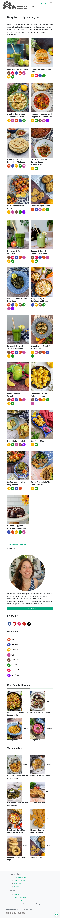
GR (46, 3)
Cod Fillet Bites (37, 441)
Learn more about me (30, 608)
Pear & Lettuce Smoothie (17, 69)
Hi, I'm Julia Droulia (20, 878)
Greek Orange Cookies (40, 206)
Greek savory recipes (20, 900)
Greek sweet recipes (20, 897)
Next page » (23, 544)
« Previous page (13, 544)
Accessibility (17, 886)
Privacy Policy (18, 883)
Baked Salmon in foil (16, 441)
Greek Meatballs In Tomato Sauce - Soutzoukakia (39, 162)
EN (42, 3)
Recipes (16, 894)
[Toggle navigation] (51, 3)
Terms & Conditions (20, 880)
